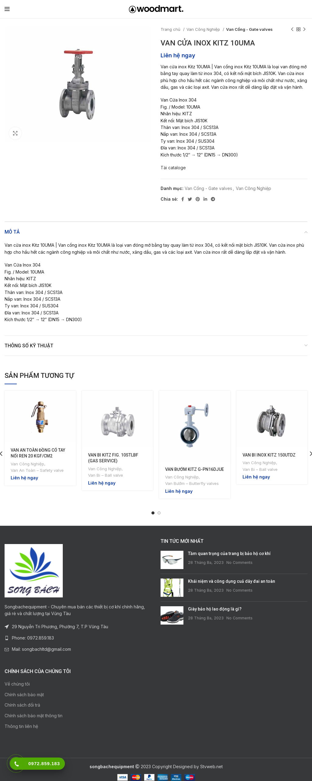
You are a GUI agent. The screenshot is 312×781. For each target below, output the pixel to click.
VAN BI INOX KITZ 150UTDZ (269, 455)
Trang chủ (171, 29)
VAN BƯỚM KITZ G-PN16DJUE (194, 469)
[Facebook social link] (182, 199)
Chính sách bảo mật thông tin (33, 709)
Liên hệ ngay (178, 55)
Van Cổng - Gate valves (249, 29)
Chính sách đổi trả (22, 699)
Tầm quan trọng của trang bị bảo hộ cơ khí (229, 547)
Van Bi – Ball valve (105, 475)
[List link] (78, 632)
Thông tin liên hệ (21, 720)
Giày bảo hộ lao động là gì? (215, 603)
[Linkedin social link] (205, 199)
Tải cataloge (173, 167)
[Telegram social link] (213, 199)
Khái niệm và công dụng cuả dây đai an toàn (231, 575)
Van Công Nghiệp (203, 29)
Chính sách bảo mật (24, 688)
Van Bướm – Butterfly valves (192, 483)
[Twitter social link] (190, 199)
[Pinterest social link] (198, 199)
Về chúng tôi (17, 678)
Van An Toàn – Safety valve (37, 470)
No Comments (239, 556)
